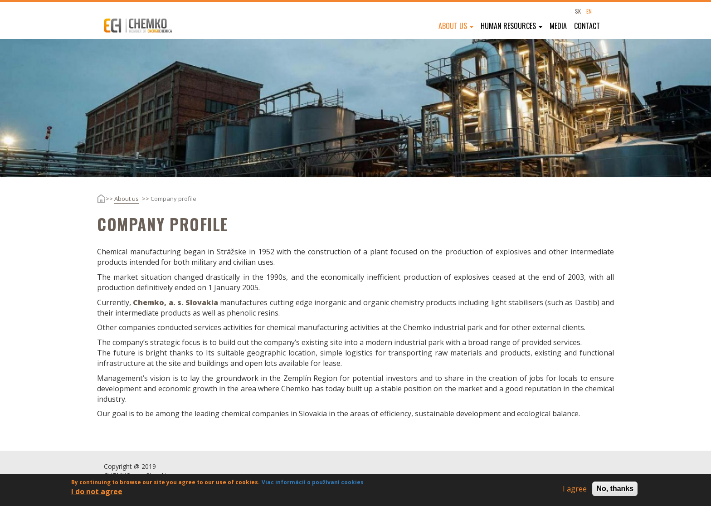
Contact (587, 25)
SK (578, 11)
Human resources (511, 25)
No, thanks (614, 490)
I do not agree (96, 493)
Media (558, 25)
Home (94, 199)
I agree (575, 490)
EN (589, 11)
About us (455, 25)
